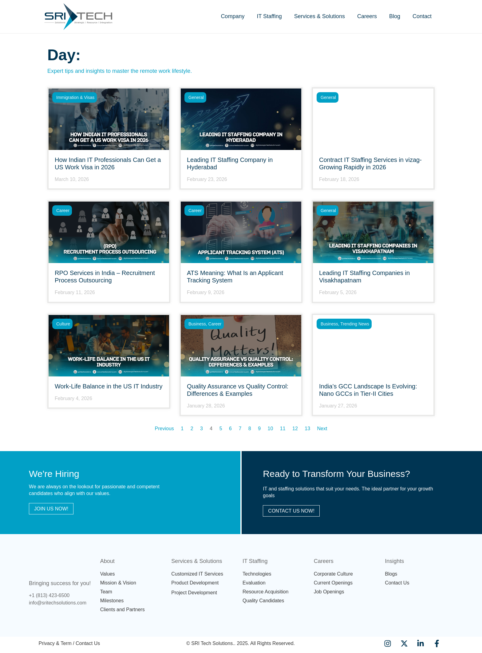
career (62, 210)
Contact (422, 16)
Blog (394, 16)
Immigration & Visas (75, 97)
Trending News (354, 323)
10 (270, 428)
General (196, 97)
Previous (164, 428)
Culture (63, 323)
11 (283, 428)
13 (307, 428)
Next (322, 428)
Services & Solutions (319, 16)
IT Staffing (269, 16)
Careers (367, 16)
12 (295, 428)
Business (197, 323)
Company (232, 16)
